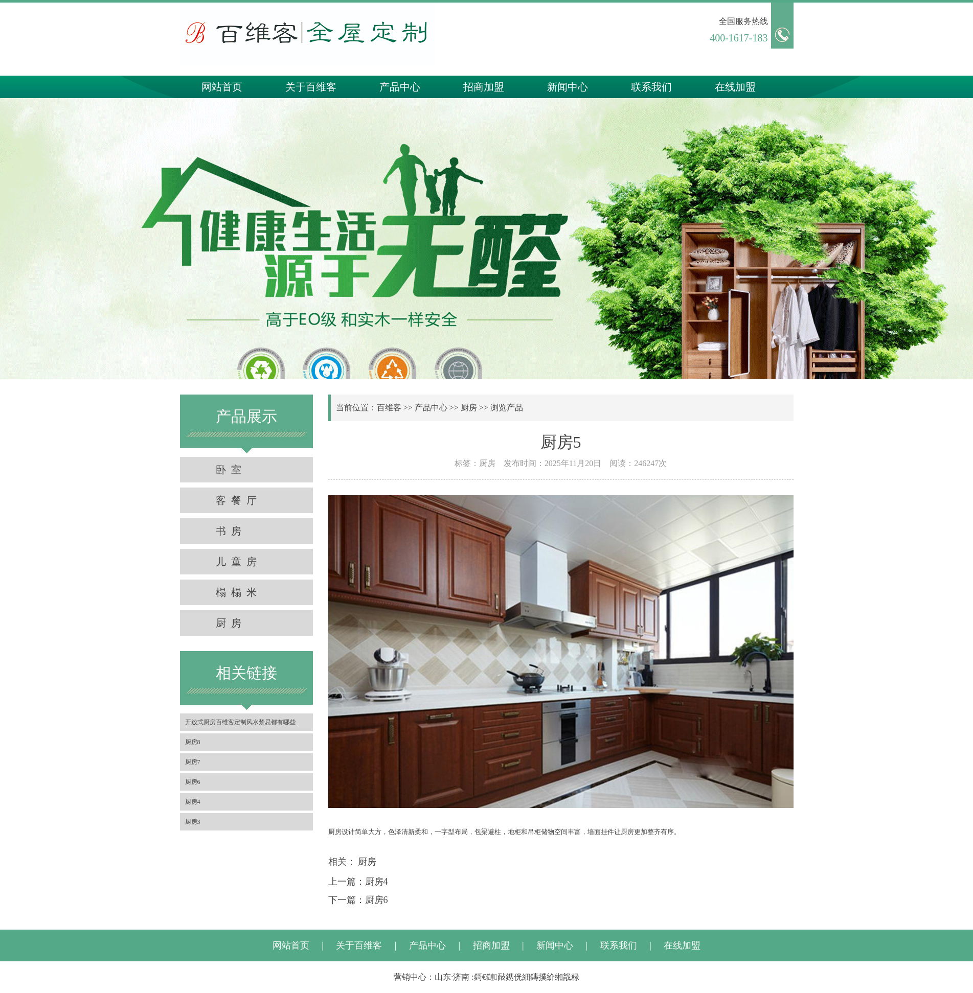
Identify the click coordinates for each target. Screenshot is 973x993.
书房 (231, 531)
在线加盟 (735, 87)
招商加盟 (483, 87)
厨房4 (192, 801)
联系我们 (651, 87)
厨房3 (192, 821)
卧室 (231, 469)
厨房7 (192, 762)
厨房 (231, 623)
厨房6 (192, 782)
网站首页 (221, 87)
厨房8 (192, 742)
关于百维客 (310, 87)
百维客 (389, 407)
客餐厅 (239, 500)
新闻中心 (567, 87)
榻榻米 (239, 592)
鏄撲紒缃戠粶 (554, 977)
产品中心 (399, 87)
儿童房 (239, 561)
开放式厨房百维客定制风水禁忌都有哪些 (240, 722)
